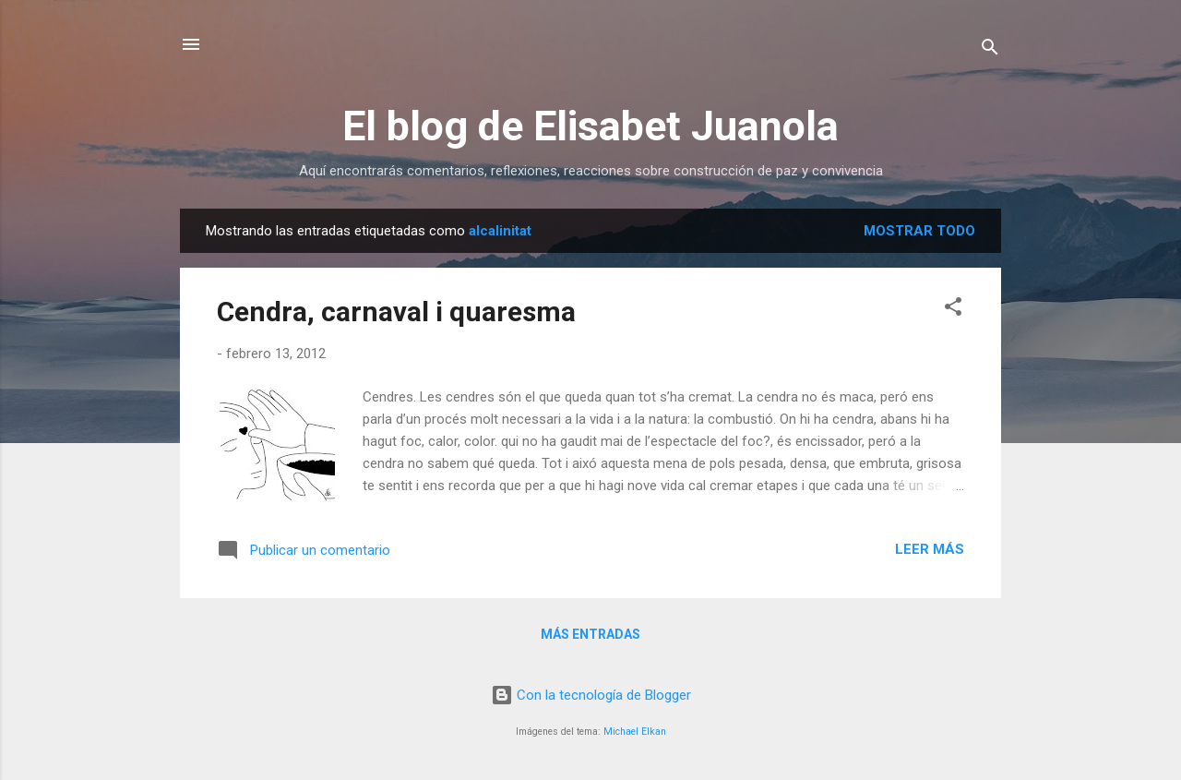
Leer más (929, 549)
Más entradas (590, 634)
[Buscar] (990, 50)
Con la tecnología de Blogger (591, 695)
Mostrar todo (919, 230)
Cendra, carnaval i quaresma (396, 311)
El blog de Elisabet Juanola (590, 126)
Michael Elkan (634, 732)
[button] (953, 309)
